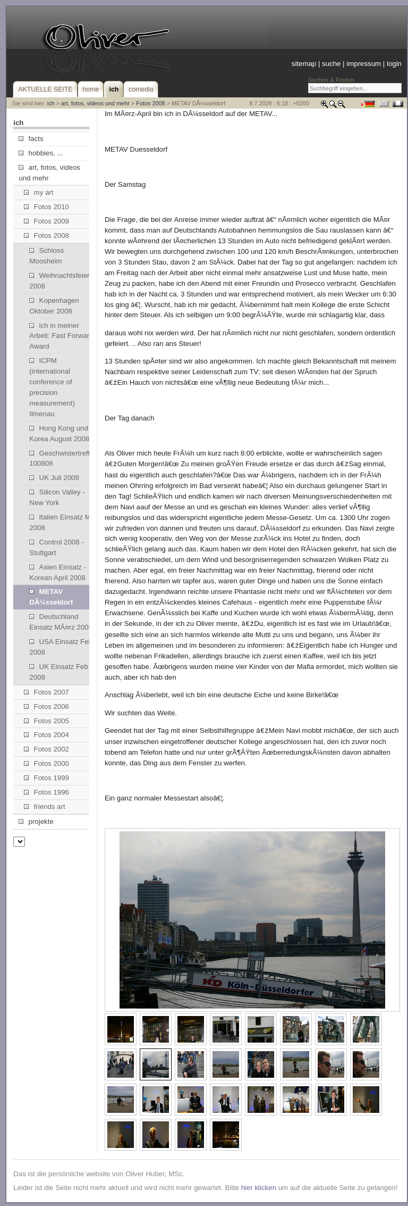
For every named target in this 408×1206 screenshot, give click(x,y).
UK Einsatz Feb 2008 (58, 672)
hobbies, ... (41, 153)
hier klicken (258, 1185)
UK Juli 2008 (54, 478)
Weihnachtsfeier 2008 (59, 280)
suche (331, 64)
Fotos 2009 (46, 221)
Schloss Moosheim (46, 255)
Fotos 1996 (46, 792)
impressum (363, 64)
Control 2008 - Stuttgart (56, 547)
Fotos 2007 (46, 692)
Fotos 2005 (46, 721)
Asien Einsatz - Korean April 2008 (57, 572)
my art (38, 192)
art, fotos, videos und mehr (95, 103)
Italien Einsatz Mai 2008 (62, 522)
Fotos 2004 (46, 735)
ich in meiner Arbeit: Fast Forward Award (61, 336)
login (394, 64)
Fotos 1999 (46, 778)
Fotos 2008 (150, 103)
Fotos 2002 (46, 749)
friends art (44, 807)
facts (31, 139)
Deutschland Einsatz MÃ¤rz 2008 (60, 622)
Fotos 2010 (46, 207)
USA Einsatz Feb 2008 (60, 647)
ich (51, 103)
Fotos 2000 (46, 763)
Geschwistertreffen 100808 (63, 458)
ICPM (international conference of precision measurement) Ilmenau (52, 387)
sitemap (304, 64)
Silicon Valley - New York (56, 497)
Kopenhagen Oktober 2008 (54, 305)
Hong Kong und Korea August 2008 (59, 433)
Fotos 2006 (46, 707)
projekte (36, 821)
